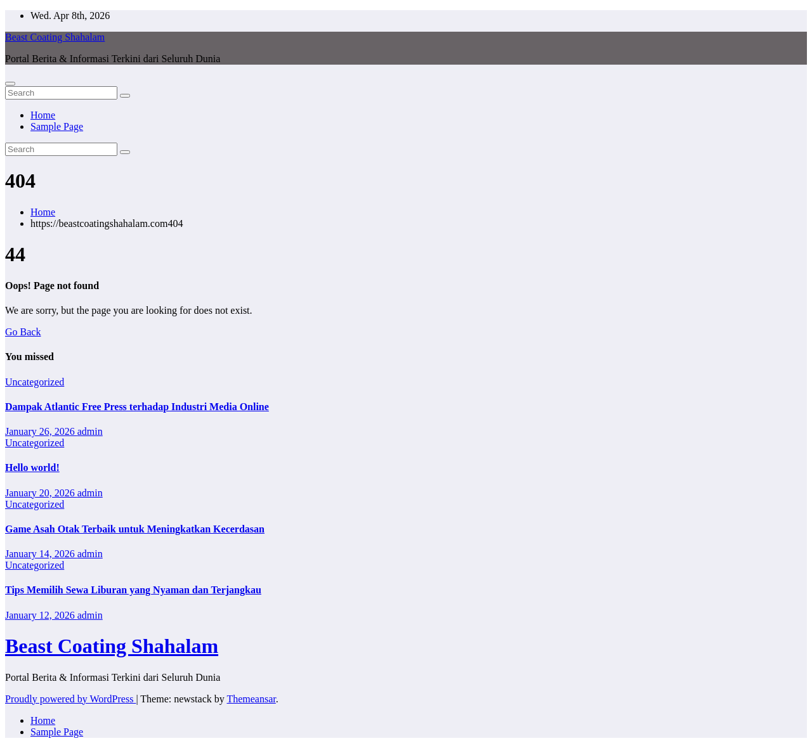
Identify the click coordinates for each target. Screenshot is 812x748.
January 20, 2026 (41, 492)
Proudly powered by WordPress (70, 698)
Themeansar (250, 698)
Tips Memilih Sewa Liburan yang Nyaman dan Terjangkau (133, 589)
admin (90, 431)
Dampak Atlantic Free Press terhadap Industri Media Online (137, 406)
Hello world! (32, 467)
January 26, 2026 (41, 431)
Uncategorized (34, 382)
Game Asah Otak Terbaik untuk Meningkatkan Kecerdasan (135, 529)
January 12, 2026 (41, 615)
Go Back (23, 331)
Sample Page (56, 126)
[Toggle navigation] (10, 84)
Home (42, 115)
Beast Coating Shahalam (55, 37)
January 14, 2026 (41, 553)
